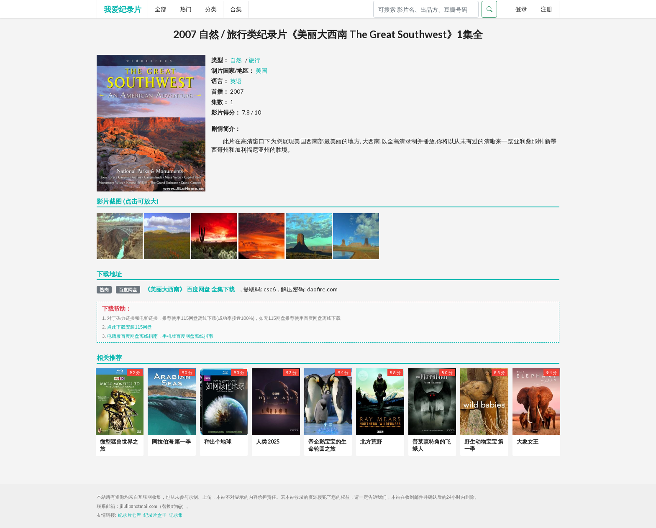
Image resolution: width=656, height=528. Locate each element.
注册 (546, 9)
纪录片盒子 (155, 515)
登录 (521, 9)
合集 (236, 9)
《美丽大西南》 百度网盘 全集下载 (189, 289)
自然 (236, 60)
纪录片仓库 (129, 515)
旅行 (254, 60)
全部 (161, 9)
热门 (186, 9)
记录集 (176, 515)
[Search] (426, 9)
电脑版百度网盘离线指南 (132, 336)
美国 (261, 70)
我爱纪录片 (122, 9)
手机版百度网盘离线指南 (187, 336)
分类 (211, 9)
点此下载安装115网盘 (129, 326)
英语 (236, 80)
